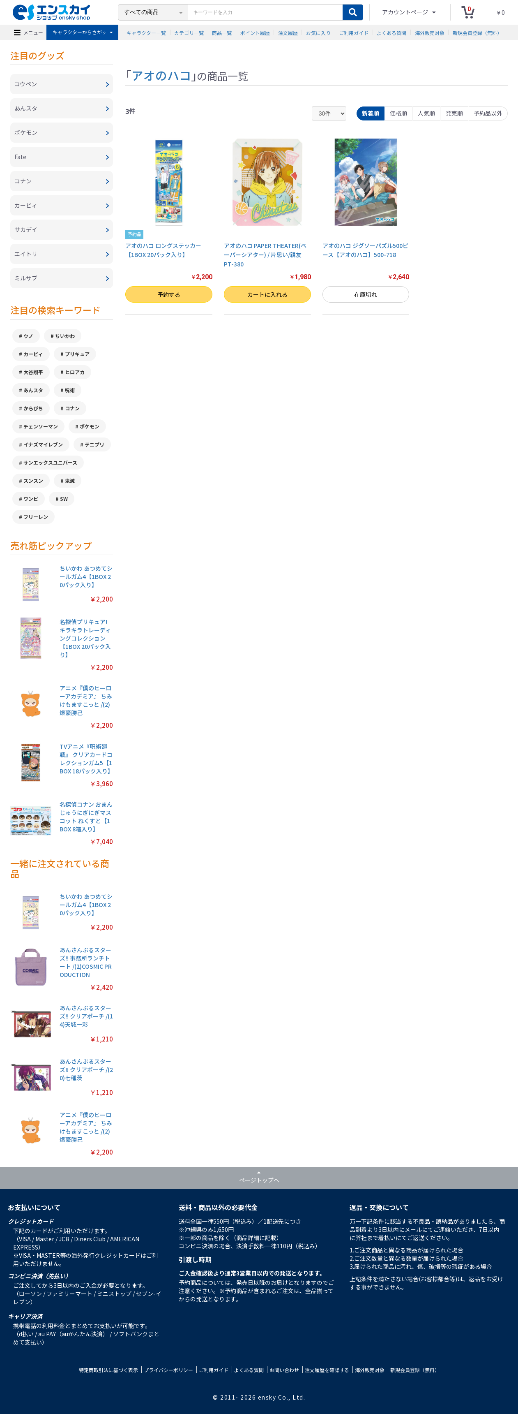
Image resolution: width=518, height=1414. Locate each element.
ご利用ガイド (353, 32)
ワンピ (30, 498)
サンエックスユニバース (50, 462)
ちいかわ (65, 335)
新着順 (370, 113)
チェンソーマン (40, 426)
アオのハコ (161, 74)
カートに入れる (267, 294)
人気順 (426, 113)
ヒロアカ (75, 371)
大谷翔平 (33, 371)
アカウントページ (405, 12)
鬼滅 (70, 480)
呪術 (70, 389)
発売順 (454, 113)
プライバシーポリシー (168, 1369)
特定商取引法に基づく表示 (108, 1369)
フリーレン (35, 516)
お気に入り (318, 32)
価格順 (398, 113)
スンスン (33, 480)
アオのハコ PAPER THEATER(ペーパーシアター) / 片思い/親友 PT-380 (265, 254)
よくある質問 (391, 32)
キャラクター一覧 (146, 32)
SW (64, 498)
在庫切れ (365, 294)
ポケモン (89, 426)
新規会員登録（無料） (477, 32)
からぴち (33, 408)
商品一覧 (222, 32)
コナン (72, 408)
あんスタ (33, 389)
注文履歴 (288, 32)
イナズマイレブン (43, 444)
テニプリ (94, 444)
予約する (168, 294)
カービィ (33, 353)
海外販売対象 (429, 32)
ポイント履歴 (255, 32)
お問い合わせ (284, 1369)
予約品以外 (488, 113)
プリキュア (77, 353)
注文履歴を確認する (327, 1369)
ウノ (28, 335)
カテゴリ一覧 (189, 32)
